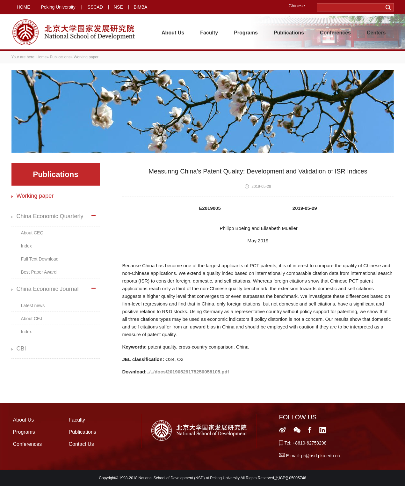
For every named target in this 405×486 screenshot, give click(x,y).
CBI (21, 348)
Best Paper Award (39, 272)
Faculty (209, 32)
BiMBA (141, 7)
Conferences (335, 32)
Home (41, 57)
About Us (173, 32)
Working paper (35, 196)
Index (26, 245)
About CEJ (31, 318)
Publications (289, 32)
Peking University (58, 7)
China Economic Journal (48, 289)
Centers (376, 32)
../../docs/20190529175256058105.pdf (188, 371)
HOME (23, 7)
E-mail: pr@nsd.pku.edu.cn (313, 455)
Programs (246, 32)
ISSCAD (94, 7)
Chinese (297, 5)
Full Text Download (40, 258)
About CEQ (32, 232)
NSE (118, 7)
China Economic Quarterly (50, 216)
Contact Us (81, 444)
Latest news (33, 305)
